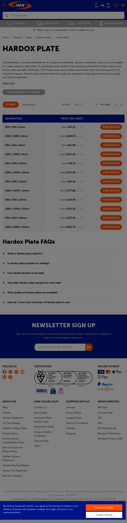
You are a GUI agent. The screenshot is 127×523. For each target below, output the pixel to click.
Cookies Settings (104, 515)
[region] (63, 512)
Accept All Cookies (104, 507)
